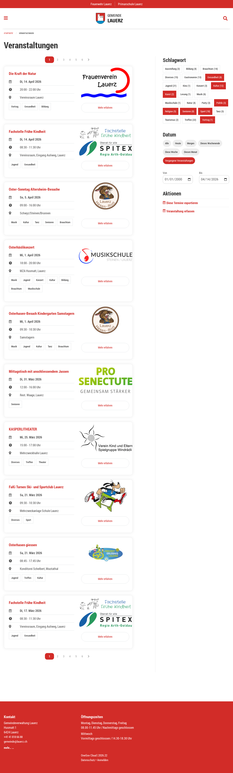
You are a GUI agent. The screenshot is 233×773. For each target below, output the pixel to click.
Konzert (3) (202, 87)
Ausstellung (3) (172, 70)
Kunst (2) (169, 96)
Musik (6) (201, 96)
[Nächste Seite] (88, 61)
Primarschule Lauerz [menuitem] (132, 4)
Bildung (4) (191, 70)
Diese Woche (171, 153)
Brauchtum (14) (210, 70)
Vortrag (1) (207, 121)
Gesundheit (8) (215, 79)
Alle (167, 145)
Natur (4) (191, 104)
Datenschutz (88, 760)
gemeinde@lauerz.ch (16, 741)
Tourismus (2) (171, 121)
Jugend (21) (170, 87)
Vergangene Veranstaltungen (179, 162)
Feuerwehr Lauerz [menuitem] (103, 4)
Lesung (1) (185, 96)
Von (165, 175)
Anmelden (104, 760)
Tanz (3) (220, 113)
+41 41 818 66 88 (14, 737)
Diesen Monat (190, 153)
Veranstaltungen (28, 34)
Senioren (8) (188, 113)
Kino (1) (186, 87)
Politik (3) (221, 104)
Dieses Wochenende (210, 145)
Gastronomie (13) (192, 79)
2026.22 (105, 755)
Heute (178, 145)
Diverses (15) (171, 79)
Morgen (190, 145)
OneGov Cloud (89, 755)
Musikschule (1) (173, 104)
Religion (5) (170, 113)
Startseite (9, 34)
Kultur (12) (218, 87)
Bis (200, 175)
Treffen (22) (190, 121)
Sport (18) (205, 113)
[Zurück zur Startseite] (116, 19)
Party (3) (206, 104)
